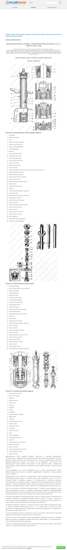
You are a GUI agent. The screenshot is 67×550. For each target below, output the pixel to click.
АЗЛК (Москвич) (20, 34)
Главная (8, 34)
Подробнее (29, 548)
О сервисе (15, 7)
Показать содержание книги (13, 39)
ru (30, 3)
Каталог (33, 7)
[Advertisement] (33, 21)
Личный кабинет (52, 7)
